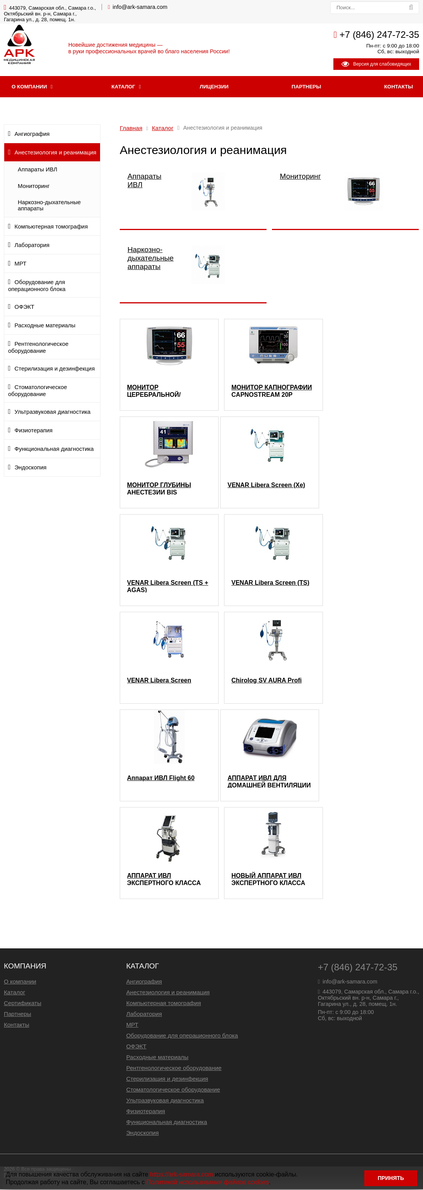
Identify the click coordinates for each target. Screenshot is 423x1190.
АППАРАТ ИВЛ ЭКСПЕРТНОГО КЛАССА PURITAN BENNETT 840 (164, 879)
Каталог (123, 87)
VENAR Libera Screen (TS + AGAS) (167, 586)
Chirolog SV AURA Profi (266, 681)
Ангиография (32, 135)
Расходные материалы (45, 326)
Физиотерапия (34, 431)
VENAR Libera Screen (159, 681)
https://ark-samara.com (181, 1173)
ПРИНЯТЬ (390, 1178)
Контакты (16, 1025)
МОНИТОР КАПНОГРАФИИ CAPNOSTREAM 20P (271, 391)
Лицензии (214, 87)
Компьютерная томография (51, 227)
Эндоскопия (31, 468)
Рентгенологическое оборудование (38, 348)
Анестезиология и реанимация (56, 153)
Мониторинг (34, 187)
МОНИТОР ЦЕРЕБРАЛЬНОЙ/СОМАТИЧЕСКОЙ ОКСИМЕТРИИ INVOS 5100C (159, 391)
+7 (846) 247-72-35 (379, 34)
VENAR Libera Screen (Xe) (266, 485)
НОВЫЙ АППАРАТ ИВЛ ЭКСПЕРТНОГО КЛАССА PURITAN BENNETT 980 (268, 879)
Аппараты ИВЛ (37, 170)
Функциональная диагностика (54, 450)
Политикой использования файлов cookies (207, 1181)
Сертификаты (22, 1003)
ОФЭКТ (24, 308)
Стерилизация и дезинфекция (55, 369)
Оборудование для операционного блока (37, 286)
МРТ (21, 264)
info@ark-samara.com (140, 7)
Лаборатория (32, 246)
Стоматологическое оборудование (37, 391)
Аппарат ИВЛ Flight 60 (161, 778)
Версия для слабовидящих (376, 64)
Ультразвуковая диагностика (53, 413)
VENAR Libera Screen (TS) (270, 583)
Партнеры (306, 87)
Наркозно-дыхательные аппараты (49, 206)
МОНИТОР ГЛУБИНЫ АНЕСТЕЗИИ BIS (159, 489)
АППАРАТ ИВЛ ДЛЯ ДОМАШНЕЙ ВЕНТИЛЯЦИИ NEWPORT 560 (269, 782)
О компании (29, 87)
